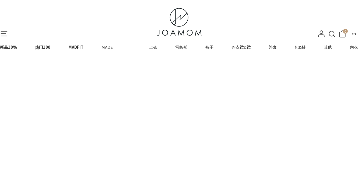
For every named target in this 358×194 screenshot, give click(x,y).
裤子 (209, 47)
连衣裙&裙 (241, 47)
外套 (273, 47)
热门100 (42, 47)
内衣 (354, 47)
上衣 (153, 47)
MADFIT (75, 47)
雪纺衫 (181, 47)
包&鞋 (300, 47)
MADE (107, 47)
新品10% (8, 47)
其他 (328, 47)
